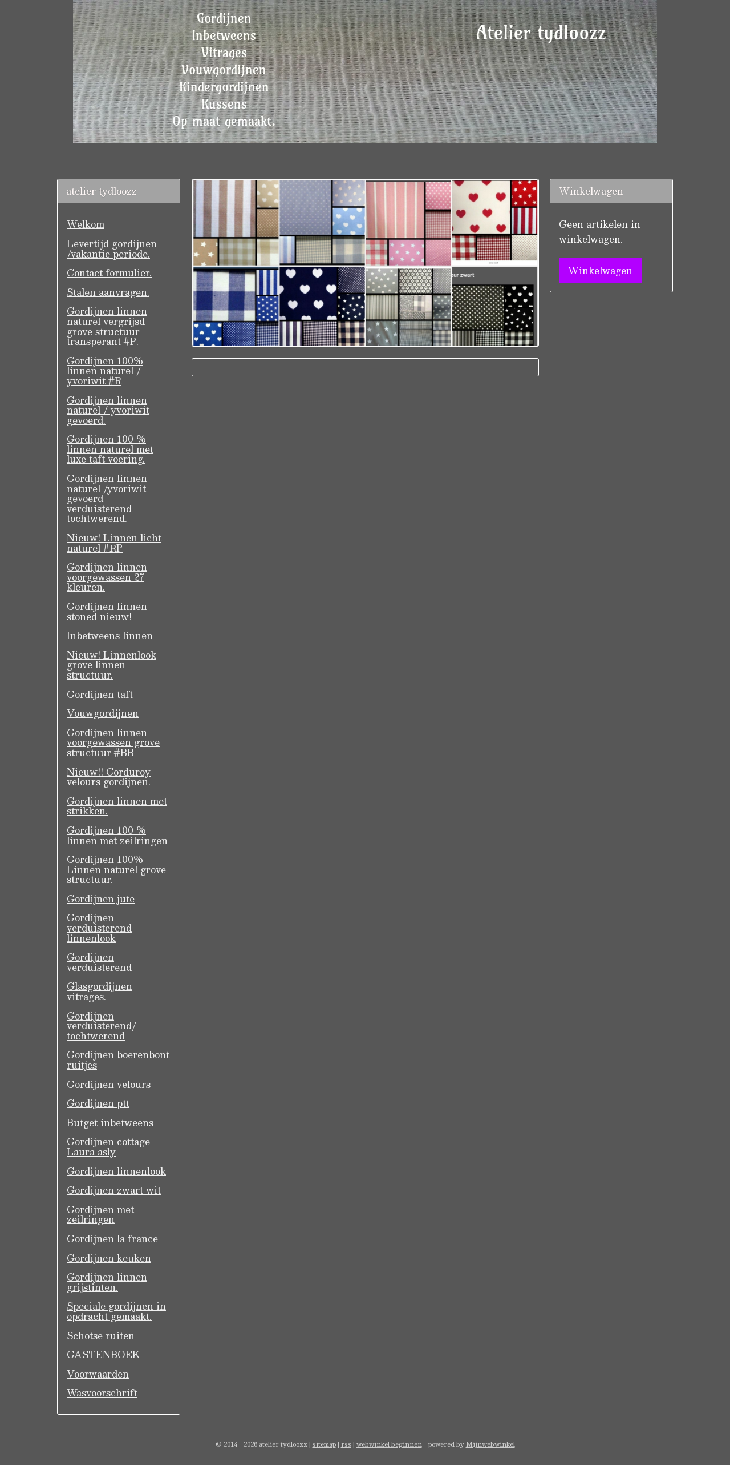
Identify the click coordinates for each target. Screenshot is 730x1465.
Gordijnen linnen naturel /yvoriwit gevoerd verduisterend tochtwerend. (107, 498)
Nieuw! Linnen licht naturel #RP (114, 543)
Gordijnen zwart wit (114, 1190)
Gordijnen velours (109, 1084)
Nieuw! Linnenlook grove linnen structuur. (111, 665)
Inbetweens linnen (110, 635)
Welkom (85, 224)
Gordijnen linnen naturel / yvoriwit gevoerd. (108, 410)
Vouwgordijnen (103, 713)
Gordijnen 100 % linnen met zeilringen (117, 835)
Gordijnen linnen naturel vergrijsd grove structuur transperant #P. (107, 326)
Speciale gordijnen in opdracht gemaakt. (116, 1311)
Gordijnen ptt (98, 1103)
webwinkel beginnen (389, 1444)
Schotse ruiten (101, 1335)
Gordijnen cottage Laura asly (108, 1146)
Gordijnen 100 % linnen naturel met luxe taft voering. (110, 449)
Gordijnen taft (100, 694)
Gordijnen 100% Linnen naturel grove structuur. (116, 869)
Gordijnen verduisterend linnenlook (99, 927)
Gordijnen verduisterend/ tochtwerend (101, 1025)
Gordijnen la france (112, 1238)
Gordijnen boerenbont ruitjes (118, 1060)
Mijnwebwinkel (490, 1444)
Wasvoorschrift (102, 1392)
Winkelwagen (600, 270)
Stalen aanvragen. (108, 292)
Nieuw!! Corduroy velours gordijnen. (109, 777)
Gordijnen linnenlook (116, 1171)
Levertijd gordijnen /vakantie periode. (112, 249)
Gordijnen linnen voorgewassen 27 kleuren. (107, 577)
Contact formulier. (109, 272)
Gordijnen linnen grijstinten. (107, 1282)
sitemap (324, 1444)
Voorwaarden (98, 1374)
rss (346, 1444)
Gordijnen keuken (109, 1258)
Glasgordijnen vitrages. (99, 991)
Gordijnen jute (101, 898)
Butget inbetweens (110, 1122)
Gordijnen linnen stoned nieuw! (107, 611)
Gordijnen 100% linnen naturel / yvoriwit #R (105, 370)
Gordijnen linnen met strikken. (117, 806)
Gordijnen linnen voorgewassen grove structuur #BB (113, 742)
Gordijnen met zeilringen (100, 1214)
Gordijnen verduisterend (99, 962)
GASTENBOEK (103, 1354)
